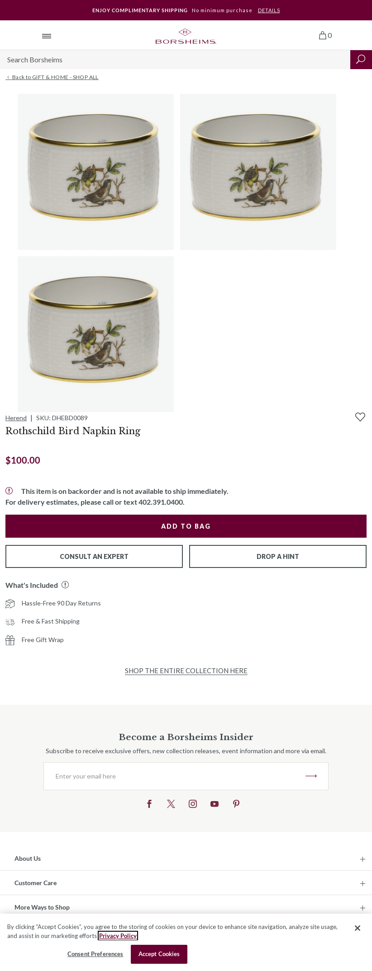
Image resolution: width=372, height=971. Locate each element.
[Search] (175, 59)
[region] (186, 942)
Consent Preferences (95, 953)
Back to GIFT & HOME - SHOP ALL (52, 77)
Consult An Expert (94, 556)
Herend (16, 418)
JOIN (311, 776)
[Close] (357, 928)
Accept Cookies (159, 953)
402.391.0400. (161, 501)
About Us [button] (27, 858)
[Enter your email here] (174, 776)
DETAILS (269, 10)
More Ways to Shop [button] (42, 907)
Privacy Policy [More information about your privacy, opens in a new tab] (118, 935)
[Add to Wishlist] (360, 417)
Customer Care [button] (35, 883)
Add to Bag (186, 526)
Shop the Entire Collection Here (186, 670)
